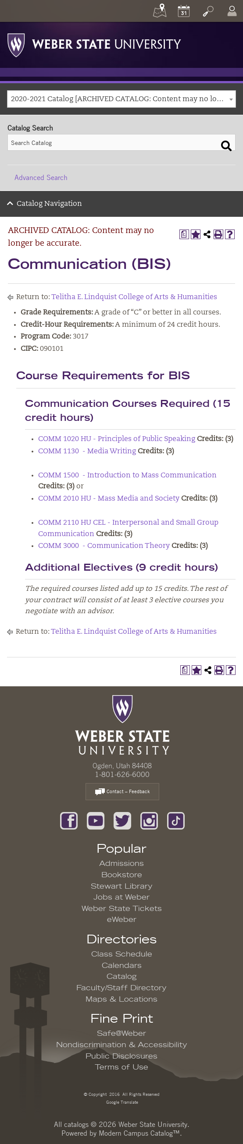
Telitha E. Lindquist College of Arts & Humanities (134, 297)
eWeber (121, 919)
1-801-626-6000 (122, 774)
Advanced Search (41, 177)
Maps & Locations (121, 999)
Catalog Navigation (49, 204)
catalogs (76, 1124)
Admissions (121, 863)
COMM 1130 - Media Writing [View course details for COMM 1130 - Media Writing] (87, 451)
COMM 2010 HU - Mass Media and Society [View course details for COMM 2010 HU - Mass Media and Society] (108, 498)
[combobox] (121, 99)
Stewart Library (122, 886)
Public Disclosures (121, 1056)
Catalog (122, 976)
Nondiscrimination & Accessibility (121, 1045)
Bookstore (121, 875)
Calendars (122, 965)
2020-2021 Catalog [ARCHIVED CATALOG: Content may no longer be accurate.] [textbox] (123, 99)
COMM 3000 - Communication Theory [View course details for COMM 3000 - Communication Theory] (104, 546)
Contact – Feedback (122, 792)
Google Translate (121, 1102)
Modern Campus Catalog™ (139, 1133)
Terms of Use (121, 1067)
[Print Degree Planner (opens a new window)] (184, 234)
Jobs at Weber (121, 897)
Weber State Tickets (122, 908)
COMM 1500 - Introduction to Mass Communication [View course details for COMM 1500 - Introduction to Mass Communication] (127, 475)
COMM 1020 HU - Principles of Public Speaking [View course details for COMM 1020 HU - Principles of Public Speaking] (116, 439)
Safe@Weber (121, 1033)
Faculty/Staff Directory (121, 988)
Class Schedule (121, 954)
